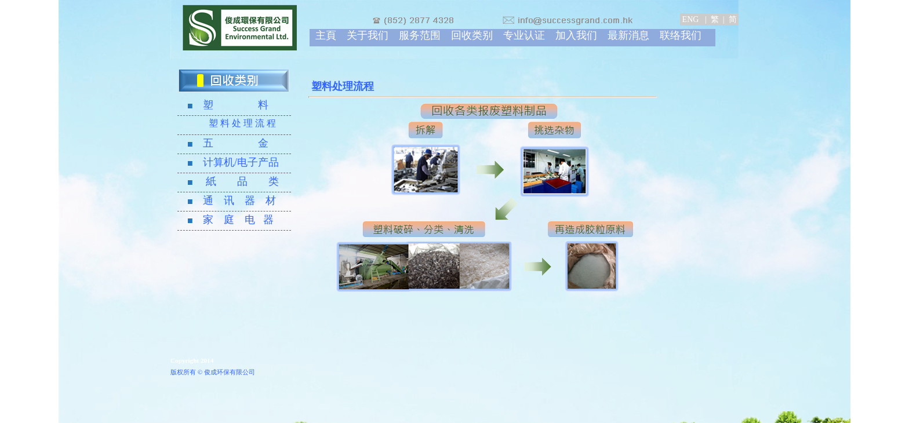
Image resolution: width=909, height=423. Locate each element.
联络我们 (680, 35)
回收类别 (472, 35)
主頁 (325, 35)
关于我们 (367, 35)
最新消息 (628, 35)
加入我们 (576, 35)
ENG (691, 19)
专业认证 (524, 35)
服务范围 (420, 35)
